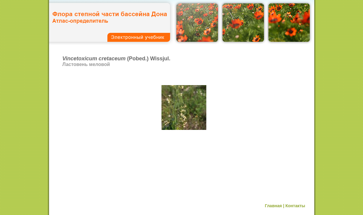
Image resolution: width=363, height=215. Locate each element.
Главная (273, 205)
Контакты (295, 205)
